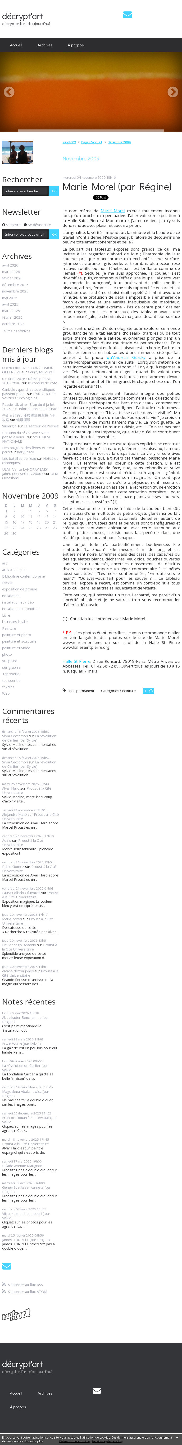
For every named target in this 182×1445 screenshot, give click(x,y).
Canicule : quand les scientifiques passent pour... (28, 391)
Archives (45, 44)
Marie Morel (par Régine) (117, 186)
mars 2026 (11, 271)
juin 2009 (69, 142)
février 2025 (12, 317)
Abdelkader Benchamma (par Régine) (25, 1019)
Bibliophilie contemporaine (23, 576)
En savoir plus (33, 1441)
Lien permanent (78, 690)
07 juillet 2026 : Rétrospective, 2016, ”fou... (27, 380)
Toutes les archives (16, 331)
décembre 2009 (119, 142)
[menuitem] (16, 45)
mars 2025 (11, 310)
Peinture (9, 628)
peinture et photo (16, 635)
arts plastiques (14, 569)
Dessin (7, 582)
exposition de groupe (19, 589)
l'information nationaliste (37, 408)
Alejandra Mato (14, 814)
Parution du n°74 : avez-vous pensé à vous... (25, 434)
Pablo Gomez (13, 866)
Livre (6, 615)
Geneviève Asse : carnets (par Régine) (26, 1189)
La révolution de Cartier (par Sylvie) (29, 737)
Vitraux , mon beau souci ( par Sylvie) (26, 1215)
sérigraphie (11, 667)
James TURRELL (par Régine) (26, 1239)
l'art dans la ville (15, 621)
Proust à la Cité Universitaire (26, 790)
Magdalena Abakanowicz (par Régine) (25, 1093)
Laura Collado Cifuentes (21, 892)
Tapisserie (10, 674)
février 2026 (12, 278)
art (4, 563)
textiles (8, 687)
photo (7, 654)
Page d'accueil (91, 142)
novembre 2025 (15, 291)
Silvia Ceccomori (15, 735)
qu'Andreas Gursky (126, 357)
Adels (6, 840)
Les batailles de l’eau (19, 458)
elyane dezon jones (18, 971)
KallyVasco (25, 452)
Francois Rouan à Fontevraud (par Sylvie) (29, 1119)
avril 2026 (10, 265)
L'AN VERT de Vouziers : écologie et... (29, 395)
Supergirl (9, 426)
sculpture (9, 660)
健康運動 (23, 419)
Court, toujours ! (41, 372)
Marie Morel (113, 210)
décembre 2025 (15, 284)
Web (6, 693)
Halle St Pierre (76, 661)
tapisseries (11, 680)
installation (10, 596)
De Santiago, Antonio (19, 944)
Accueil (16, 44)
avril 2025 (10, 304)
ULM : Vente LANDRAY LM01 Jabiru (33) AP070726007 (25, 471)
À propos (76, 44)
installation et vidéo (18, 602)
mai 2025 (9, 298)
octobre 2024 (13, 324)
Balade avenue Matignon (22, 1165)
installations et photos (20, 608)
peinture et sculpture (19, 641)
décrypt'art (22, 15)
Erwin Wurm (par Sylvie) (21, 1043)
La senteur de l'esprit (41, 426)
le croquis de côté (42, 383)
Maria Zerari (12, 918)
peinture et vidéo (16, 648)
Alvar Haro (10, 788)
